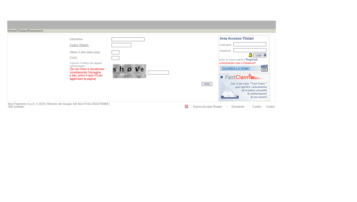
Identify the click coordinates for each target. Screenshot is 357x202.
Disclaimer (238, 106)
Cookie (270, 106)
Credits (256, 106)
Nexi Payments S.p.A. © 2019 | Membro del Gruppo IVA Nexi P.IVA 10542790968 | (59, 103)
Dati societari (16, 106)
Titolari (22, 30)
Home (12, 30)
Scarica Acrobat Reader (207, 106)
